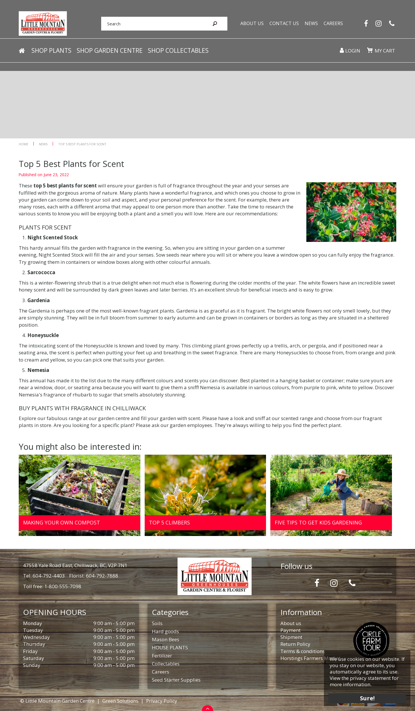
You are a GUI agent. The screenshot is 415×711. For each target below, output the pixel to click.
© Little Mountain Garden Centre (57, 700)
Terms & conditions (302, 651)
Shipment (291, 637)
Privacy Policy (161, 700)
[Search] (149, 24)
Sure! (366, 697)
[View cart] (369, 51)
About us (290, 623)
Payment (290, 630)
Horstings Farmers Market (310, 658)
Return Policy (295, 644)
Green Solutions (120, 700)
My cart (384, 51)
